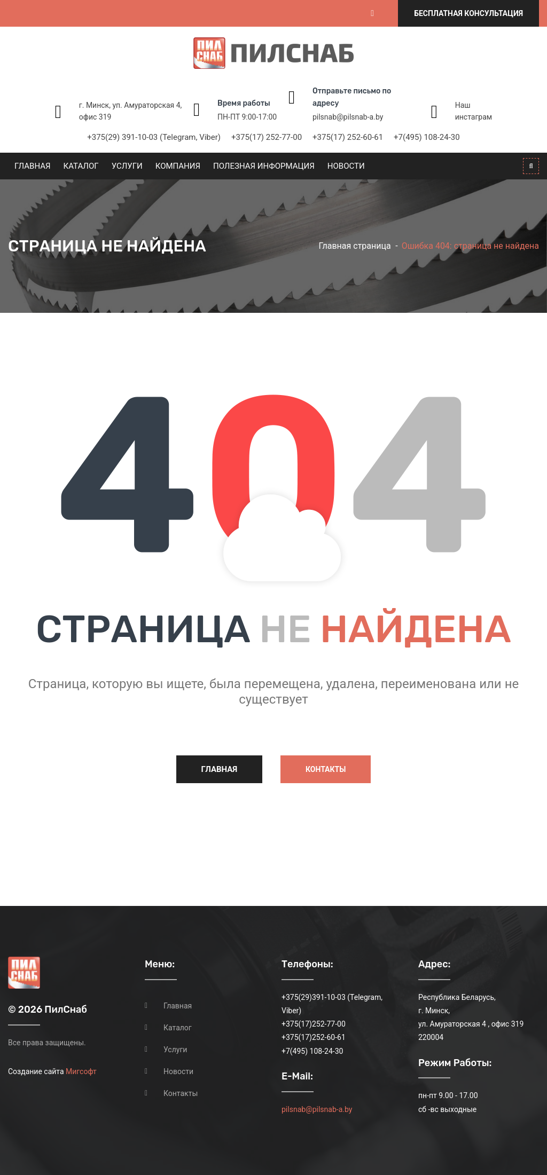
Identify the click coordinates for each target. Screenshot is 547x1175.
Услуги (127, 166)
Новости (346, 166)
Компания (177, 166)
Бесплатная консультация (468, 13)
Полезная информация (264, 166)
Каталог (81, 166)
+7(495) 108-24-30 (427, 137)
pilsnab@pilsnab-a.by (347, 117)
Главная (32, 166)
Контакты (326, 769)
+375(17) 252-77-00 (266, 137)
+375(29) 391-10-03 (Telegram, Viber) (154, 137)
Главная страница (354, 246)
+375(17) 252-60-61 (347, 137)
